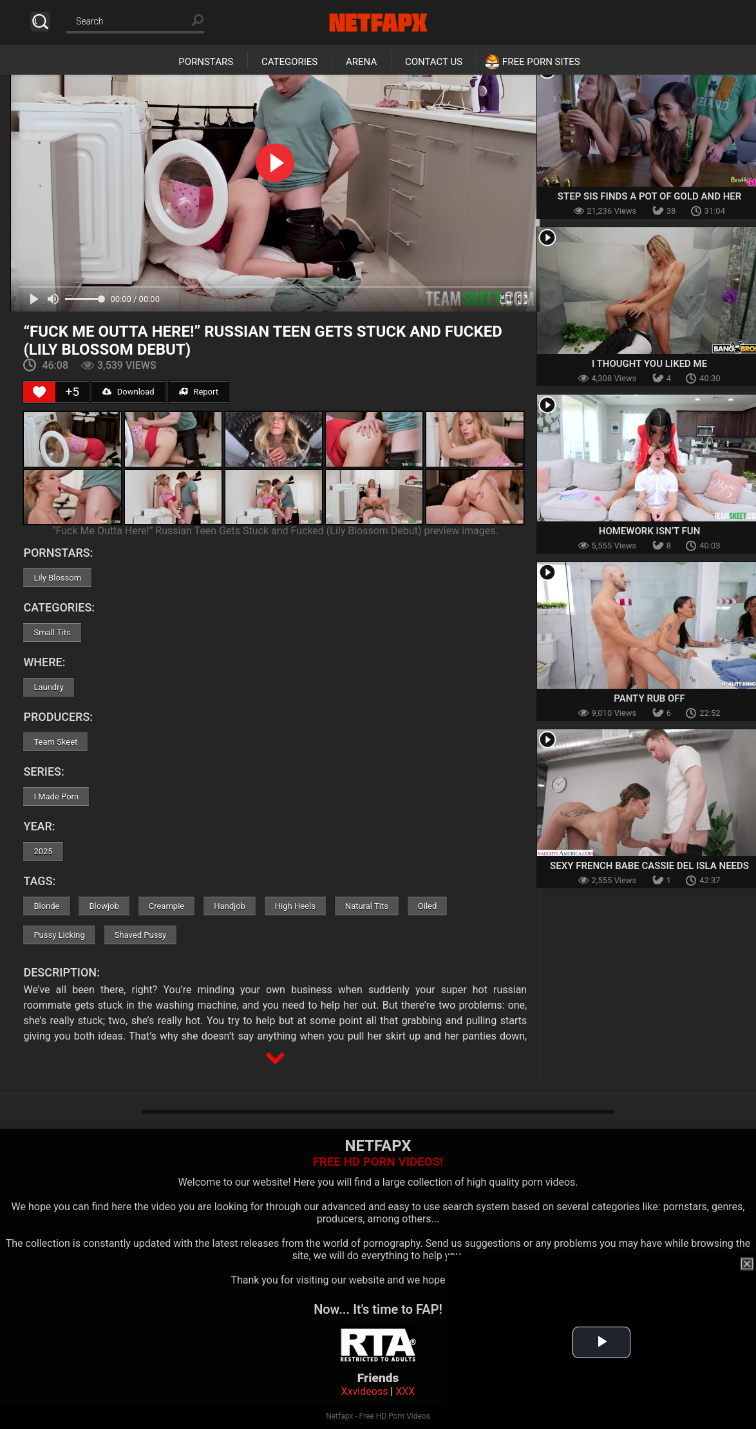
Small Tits (51, 632)
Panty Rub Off (649, 698)
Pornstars (205, 62)
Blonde (46, 906)
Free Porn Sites (541, 62)
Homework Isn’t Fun (650, 531)
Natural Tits (366, 906)
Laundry (48, 687)
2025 (42, 851)
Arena (361, 62)
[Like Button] (39, 392)
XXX (405, 1391)
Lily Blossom (57, 578)
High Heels (295, 906)
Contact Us (433, 62)
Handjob (229, 906)
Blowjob (103, 906)
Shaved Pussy (140, 935)
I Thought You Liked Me (649, 363)
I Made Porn (56, 796)
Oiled (427, 906)
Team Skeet (55, 742)
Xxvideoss (364, 1391)
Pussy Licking (58, 935)
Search (40, 22)
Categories (289, 62)
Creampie (166, 906)
